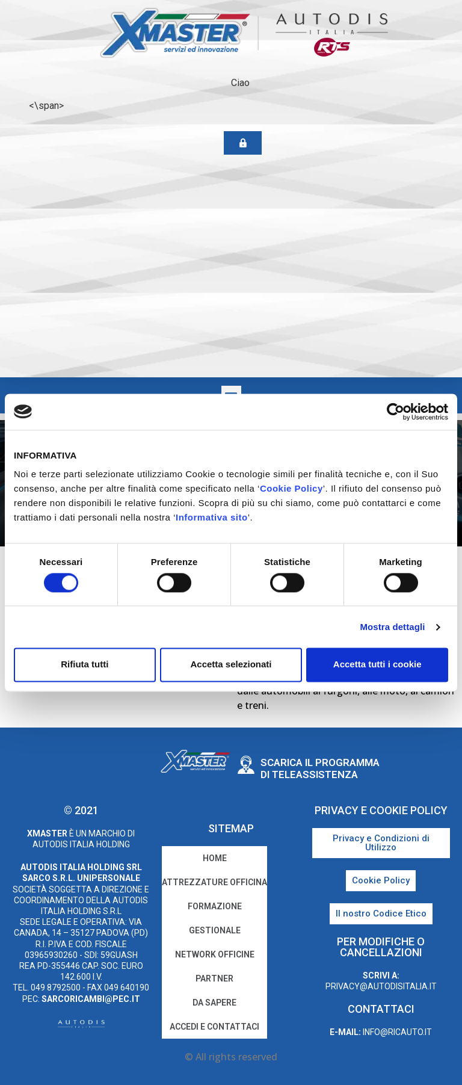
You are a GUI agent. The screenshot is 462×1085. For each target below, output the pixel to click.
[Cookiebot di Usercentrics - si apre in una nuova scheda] (395, 412)
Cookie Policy (291, 488)
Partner (214, 978)
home (215, 858)
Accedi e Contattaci (214, 1026)
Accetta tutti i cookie (377, 665)
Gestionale (215, 930)
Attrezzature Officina (214, 882)
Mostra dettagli (392, 627)
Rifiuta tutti (84, 665)
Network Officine (214, 954)
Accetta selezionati (230, 665)
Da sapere (214, 1002)
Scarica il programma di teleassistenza (320, 768)
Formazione (215, 906)
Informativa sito (212, 517)
